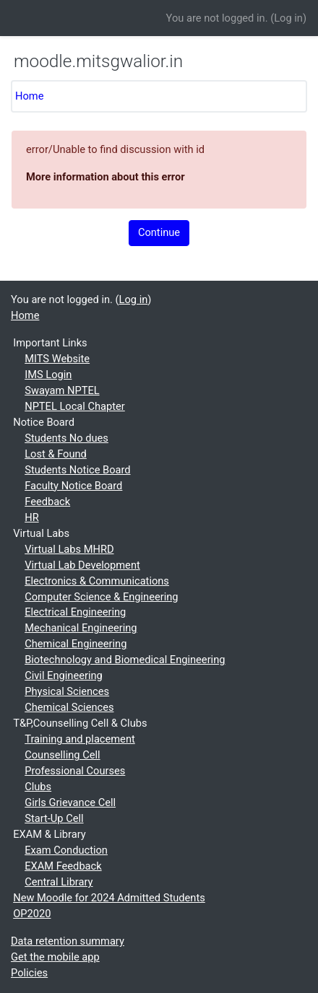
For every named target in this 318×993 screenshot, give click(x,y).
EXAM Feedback (63, 865)
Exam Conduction (66, 850)
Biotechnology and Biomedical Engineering (125, 659)
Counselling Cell (62, 754)
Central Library (59, 881)
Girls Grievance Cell (70, 802)
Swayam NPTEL (62, 390)
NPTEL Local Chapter (75, 406)
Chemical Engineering (75, 643)
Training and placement (80, 738)
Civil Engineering (64, 675)
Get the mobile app (55, 956)
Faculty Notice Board (73, 485)
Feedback (47, 501)
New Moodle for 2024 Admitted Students (109, 897)
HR (31, 517)
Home (29, 95)
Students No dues (66, 438)
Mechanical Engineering (81, 627)
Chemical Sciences (69, 707)
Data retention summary (67, 941)
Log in (288, 18)
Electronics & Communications (97, 580)
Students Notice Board (77, 469)
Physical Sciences (67, 691)
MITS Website (57, 358)
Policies (29, 972)
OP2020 (32, 913)
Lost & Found (56, 453)
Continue (159, 232)
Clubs (38, 786)
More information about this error (105, 176)
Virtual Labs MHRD (69, 549)
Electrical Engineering (75, 611)
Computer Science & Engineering (101, 596)
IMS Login (48, 374)
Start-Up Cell (54, 818)
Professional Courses (75, 770)
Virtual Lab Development (82, 565)
